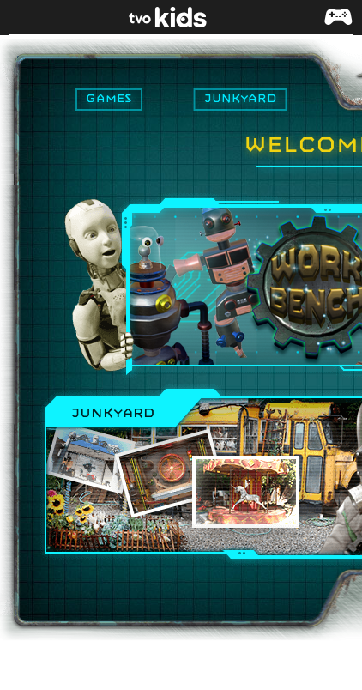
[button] (338, 25)
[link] (181, 17)
